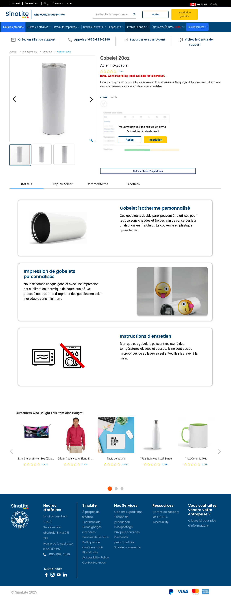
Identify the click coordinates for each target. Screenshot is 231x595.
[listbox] (142, 103)
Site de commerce (127, 547)
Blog (46, 3)
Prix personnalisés (127, 532)
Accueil (16, 3)
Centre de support (165, 511)
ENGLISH (214, 4)
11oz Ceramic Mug (196, 458)
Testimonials (91, 522)
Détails (26, 184)
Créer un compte (62, 3)
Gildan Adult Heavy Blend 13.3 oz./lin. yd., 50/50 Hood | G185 (76, 458)
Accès (155, 14)
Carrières (89, 532)
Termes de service (95, 537)
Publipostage (123, 527)
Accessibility (160, 521)
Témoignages (92, 527)
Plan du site (90, 552)
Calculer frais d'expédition (148, 171)
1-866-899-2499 (56, 554)
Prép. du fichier (61, 184)
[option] (103, 104)
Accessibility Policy (95, 557)
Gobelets (47, 51)
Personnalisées (196, 27)
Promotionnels (29, 51)
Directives (132, 184)
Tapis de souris (116, 458)
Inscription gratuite (184, 14)
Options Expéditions (128, 511)
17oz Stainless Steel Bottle (156, 458)
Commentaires (97, 184)
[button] (32, 41)
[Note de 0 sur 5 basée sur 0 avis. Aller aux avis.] (112, 71)
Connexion (31, 3)
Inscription (155, 139)
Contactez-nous (94, 562)
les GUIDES (160, 516)
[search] (114, 14)
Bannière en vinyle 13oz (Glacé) (36, 458)
